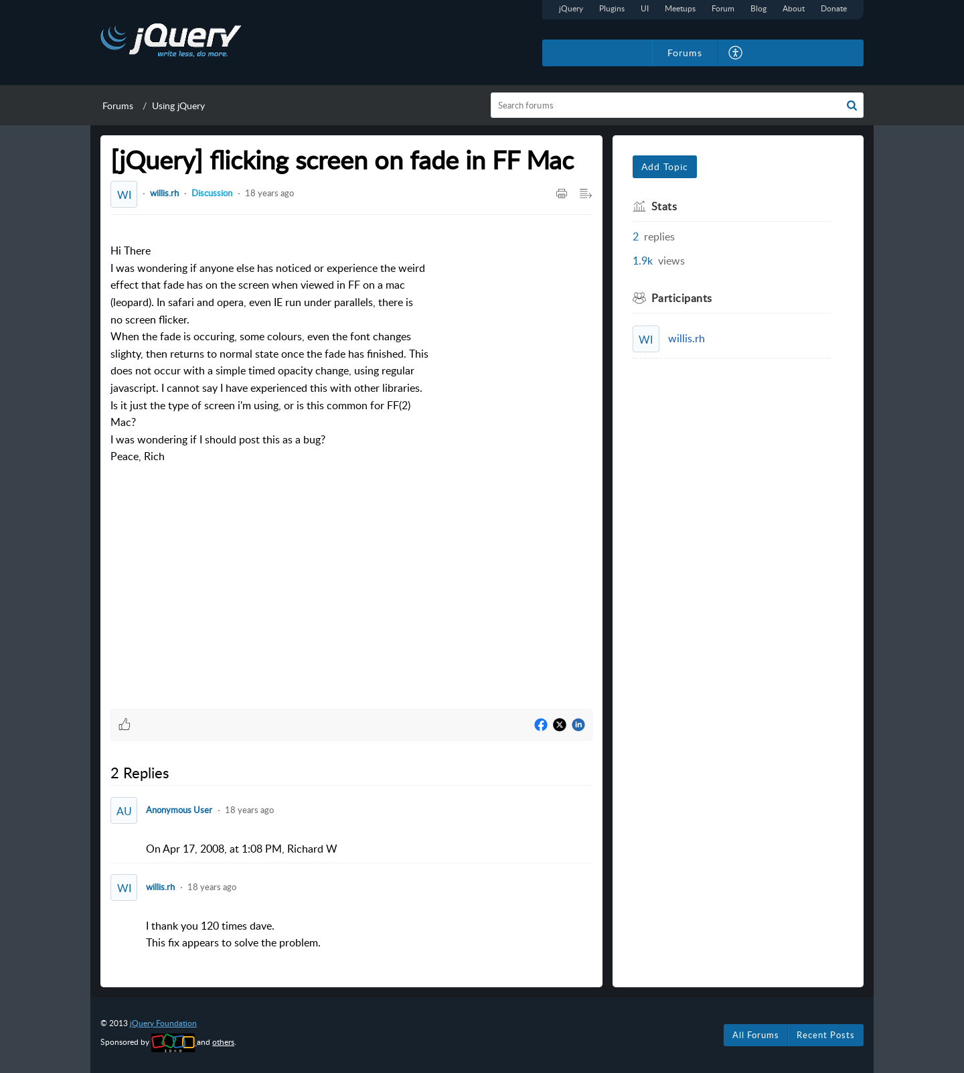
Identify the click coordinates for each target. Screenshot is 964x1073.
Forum (723, 8)
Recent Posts (826, 1035)
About (794, 8)
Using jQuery (178, 105)
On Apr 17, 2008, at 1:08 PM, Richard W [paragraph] (241, 848)
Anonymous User (179, 810)
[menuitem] (736, 53)
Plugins (612, 8)
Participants (681, 298)
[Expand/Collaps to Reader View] (585, 194)
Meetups (680, 8)
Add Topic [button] (664, 166)
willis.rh (164, 193)
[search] (677, 105)
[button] (852, 105)
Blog (758, 8)
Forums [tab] (684, 52)
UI (645, 8)
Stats (664, 206)
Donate (834, 8)
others (223, 1042)
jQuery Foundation (163, 1023)
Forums (117, 105)
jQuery (571, 8)
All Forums (755, 1035)
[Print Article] (561, 194)
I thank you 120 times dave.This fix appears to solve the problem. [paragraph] (233, 934)
